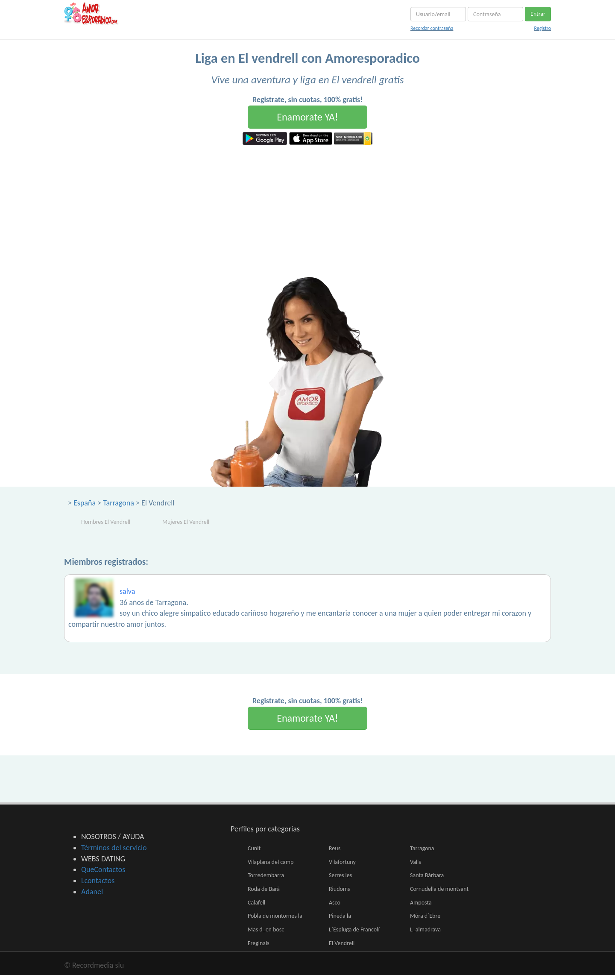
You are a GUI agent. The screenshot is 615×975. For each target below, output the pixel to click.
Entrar (537, 14)
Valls (415, 862)
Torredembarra (266, 875)
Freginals (258, 943)
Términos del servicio (114, 847)
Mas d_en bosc (266, 929)
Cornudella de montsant (439, 889)
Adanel (92, 891)
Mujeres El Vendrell (185, 522)
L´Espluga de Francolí (354, 929)
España (84, 503)
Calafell (256, 902)
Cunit (254, 848)
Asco (334, 902)
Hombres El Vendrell (105, 522)
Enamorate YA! (307, 117)
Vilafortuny (342, 862)
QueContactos (103, 869)
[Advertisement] (307, 209)
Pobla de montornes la (275, 915)
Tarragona (118, 503)
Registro (542, 28)
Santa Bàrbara (427, 875)
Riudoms (339, 889)
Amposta (421, 902)
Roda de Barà (264, 889)
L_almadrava (425, 929)
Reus (334, 848)
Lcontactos (97, 880)
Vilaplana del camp (270, 862)
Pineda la (340, 915)
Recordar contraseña (431, 28)
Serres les (340, 875)
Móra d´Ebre (425, 915)
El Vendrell (341, 943)
